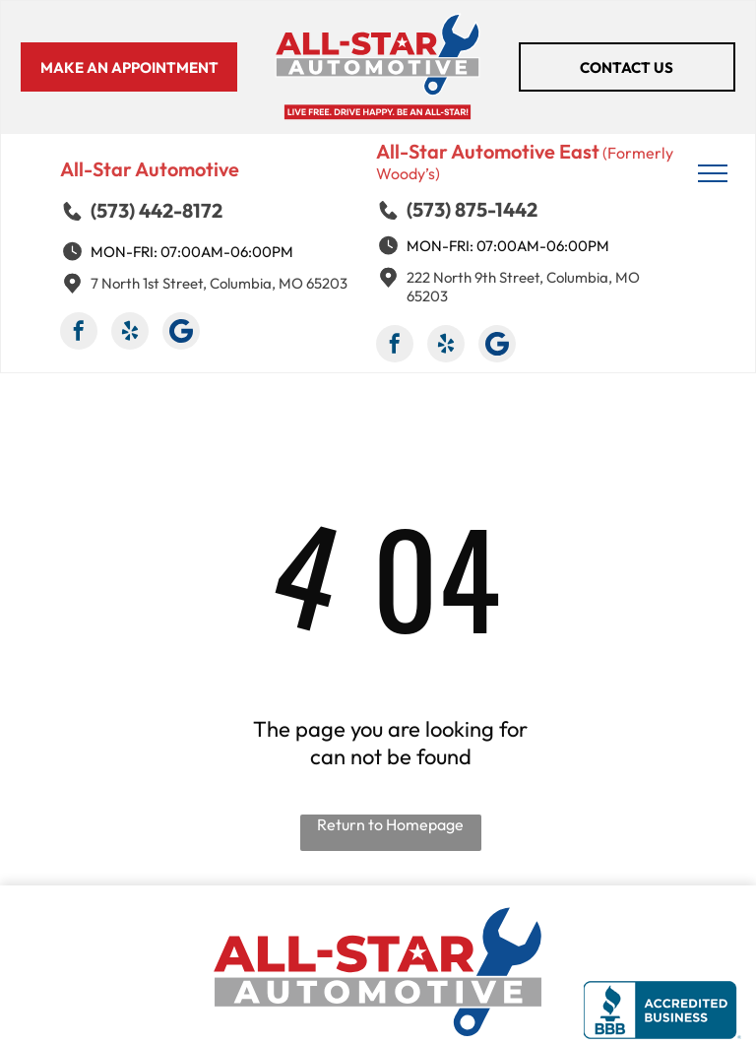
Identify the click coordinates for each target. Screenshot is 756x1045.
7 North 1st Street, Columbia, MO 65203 (219, 283)
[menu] (712, 173)
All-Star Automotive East (487, 151)
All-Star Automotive (149, 169)
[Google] (181, 333)
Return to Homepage (390, 824)
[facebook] (78, 333)
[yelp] (130, 333)
